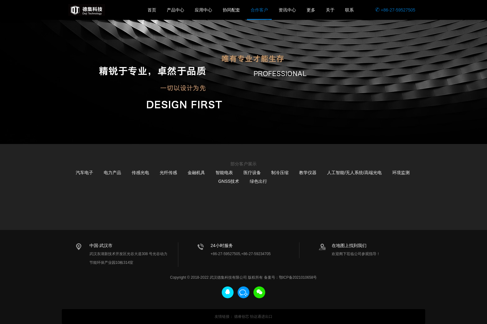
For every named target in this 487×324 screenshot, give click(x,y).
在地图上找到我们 (349, 245)
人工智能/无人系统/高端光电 (354, 172)
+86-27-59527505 (395, 9)
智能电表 (224, 172)
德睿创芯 (241, 316)
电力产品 (112, 172)
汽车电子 (84, 172)
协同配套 (231, 9)
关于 (330, 9)
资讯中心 (287, 9)
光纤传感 (168, 172)
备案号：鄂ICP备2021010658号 (290, 277)
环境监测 (401, 172)
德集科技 (86, 10)
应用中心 (203, 9)
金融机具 (196, 172)
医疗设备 (252, 172)
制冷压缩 (280, 172)
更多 (311, 9)
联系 (349, 9)
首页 (152, 9)
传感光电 (140, 172)
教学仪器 (307, 172)
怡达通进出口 (261, 316)
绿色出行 (258, 181)
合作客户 (259, 9)
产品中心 (175, 9)
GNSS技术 (228, 181)
